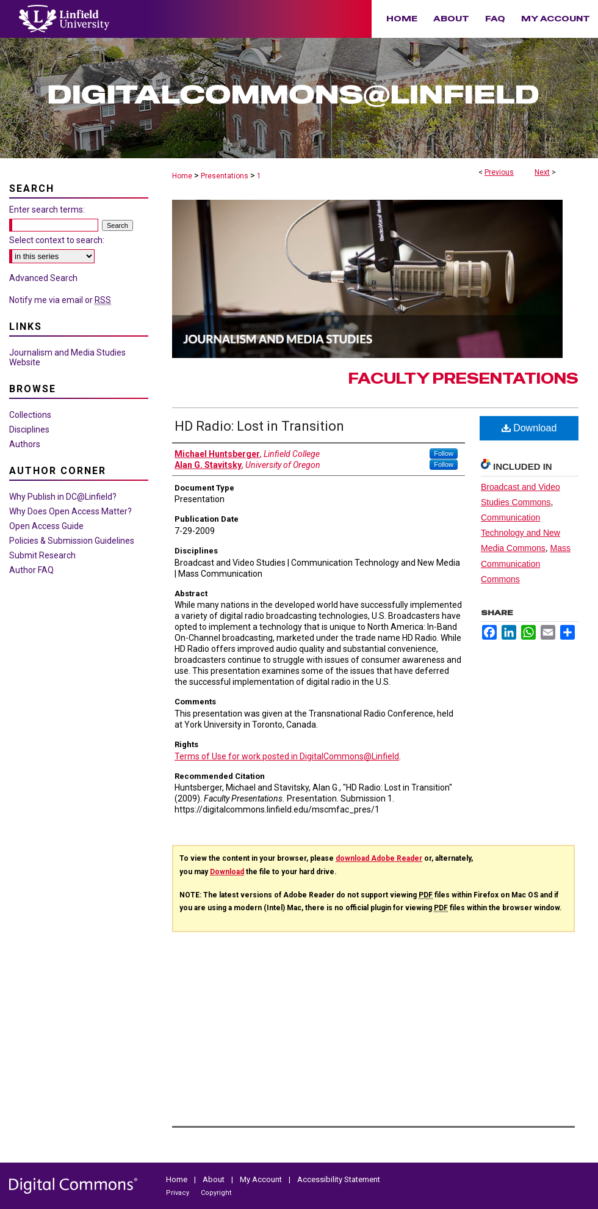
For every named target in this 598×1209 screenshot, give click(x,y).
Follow (443, 453)
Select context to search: (56, 240)
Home (182, 176)
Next (542, 172)
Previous (499, 172)
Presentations (224, 176)
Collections (30, 415)
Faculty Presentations (463, 378)
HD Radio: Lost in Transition (259, 426)
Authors (24, 444)
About (214, 1179)
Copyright (216, 1193)
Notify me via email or (60, 300)
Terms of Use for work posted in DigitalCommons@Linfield (287, 756)
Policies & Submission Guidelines (71, 541)
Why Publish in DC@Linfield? (63, 497)
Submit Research (42, 555)
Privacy (178, 1193)
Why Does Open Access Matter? (70, 511)
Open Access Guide (46, 526)
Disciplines (29, 429)
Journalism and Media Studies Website (67, 357)
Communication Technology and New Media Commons (520, 533)
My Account (262, 1179)
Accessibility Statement (338, 1179)
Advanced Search (43, 278)
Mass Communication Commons (526, 563)
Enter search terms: (47, 209)
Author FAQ (31, 570)
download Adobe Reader (379, 858)
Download (529, 428)
